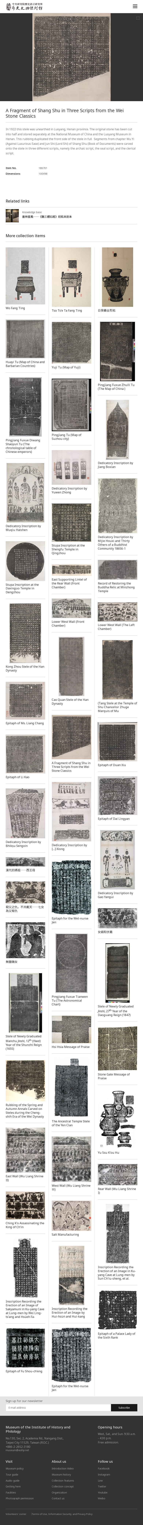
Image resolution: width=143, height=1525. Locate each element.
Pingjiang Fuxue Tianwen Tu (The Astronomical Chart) (70, 1000)
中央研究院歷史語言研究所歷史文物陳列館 (24, 7)
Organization (59, 1492)
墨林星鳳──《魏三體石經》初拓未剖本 (47, 216)
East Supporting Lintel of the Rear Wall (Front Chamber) (69, 583)
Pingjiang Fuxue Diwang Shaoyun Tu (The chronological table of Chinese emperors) (23, 446)
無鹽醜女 (11, 962)
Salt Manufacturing (65, 1234)
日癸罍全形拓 (107, 310)
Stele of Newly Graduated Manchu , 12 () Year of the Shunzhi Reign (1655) (24, 1042)
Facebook (104, 1468)
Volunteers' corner (16, 1514)
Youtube (103, 1492)
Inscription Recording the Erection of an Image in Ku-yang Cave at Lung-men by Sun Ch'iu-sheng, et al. (117, 1273)
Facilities (11, 1492)
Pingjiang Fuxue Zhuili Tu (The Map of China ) (116, 387)
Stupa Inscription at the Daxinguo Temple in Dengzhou (22, 588)
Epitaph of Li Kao (17, 777)
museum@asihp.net (17, 1450)
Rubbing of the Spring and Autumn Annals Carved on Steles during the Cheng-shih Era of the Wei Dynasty (25, 1111)
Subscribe (124, 1407)
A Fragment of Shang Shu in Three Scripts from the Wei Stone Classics (71, 767)
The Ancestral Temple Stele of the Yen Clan (71, 1123)
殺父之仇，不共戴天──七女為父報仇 (25, 909)
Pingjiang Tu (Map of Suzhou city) (66, 437)
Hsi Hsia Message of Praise (71, 1047)
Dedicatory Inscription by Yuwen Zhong (69, 490)
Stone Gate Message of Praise (114, 1076)
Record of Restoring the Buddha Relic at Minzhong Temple (116, 587)
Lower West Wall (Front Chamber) (68, 624)
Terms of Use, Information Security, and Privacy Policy (62, 1514)
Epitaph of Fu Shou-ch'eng (24, 1371)
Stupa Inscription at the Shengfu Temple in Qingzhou (68, 549)
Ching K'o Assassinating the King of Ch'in (25, 1225)
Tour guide (12, 1474)
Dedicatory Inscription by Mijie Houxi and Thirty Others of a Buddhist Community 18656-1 (115, 543)
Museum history (61, 1474)
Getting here (13, 1486)
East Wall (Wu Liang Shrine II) (24, 1178)
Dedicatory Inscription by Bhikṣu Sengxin (23, 844)
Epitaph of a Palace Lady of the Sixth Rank (116, 1336)
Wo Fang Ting (15, 308)
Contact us (58, 1498)
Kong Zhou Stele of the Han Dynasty (25, 668)
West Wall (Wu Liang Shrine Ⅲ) (71, 1187)
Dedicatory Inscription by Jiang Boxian (115, 465)
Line (100, 1480)
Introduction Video (63, 1468)
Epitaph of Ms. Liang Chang (25, 723)
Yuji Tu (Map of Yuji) (66, 367)
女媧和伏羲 (105, 932)
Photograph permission (20, 1498)
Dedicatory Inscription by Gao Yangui (115, 895)
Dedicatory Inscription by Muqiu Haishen (23, 528)
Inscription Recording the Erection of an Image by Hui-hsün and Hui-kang (69, 1312)
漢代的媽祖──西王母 (20, 870)
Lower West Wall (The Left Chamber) (116, 627)
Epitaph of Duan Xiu (112, 765)
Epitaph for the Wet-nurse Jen (70, 920)
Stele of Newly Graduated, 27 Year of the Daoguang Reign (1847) (116, 1010)
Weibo (101, 1498)
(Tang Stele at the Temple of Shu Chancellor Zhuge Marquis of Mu (117, 707)
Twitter (102, 1486)
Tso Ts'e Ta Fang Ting (67, 310)
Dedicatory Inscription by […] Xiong (69, 847)
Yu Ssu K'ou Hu (108, 1153)
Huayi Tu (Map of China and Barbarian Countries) (25, 364)
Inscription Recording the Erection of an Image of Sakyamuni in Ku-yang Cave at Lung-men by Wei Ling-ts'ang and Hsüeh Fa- (25, 1309)
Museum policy (15, 1468)
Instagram (104, 1474)
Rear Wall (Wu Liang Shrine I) (117, 1191)
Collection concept (63, 1486)
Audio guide (13, 1480)
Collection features (63, 1480)
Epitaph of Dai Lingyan (114, 819)
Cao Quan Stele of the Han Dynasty (70, 702)
